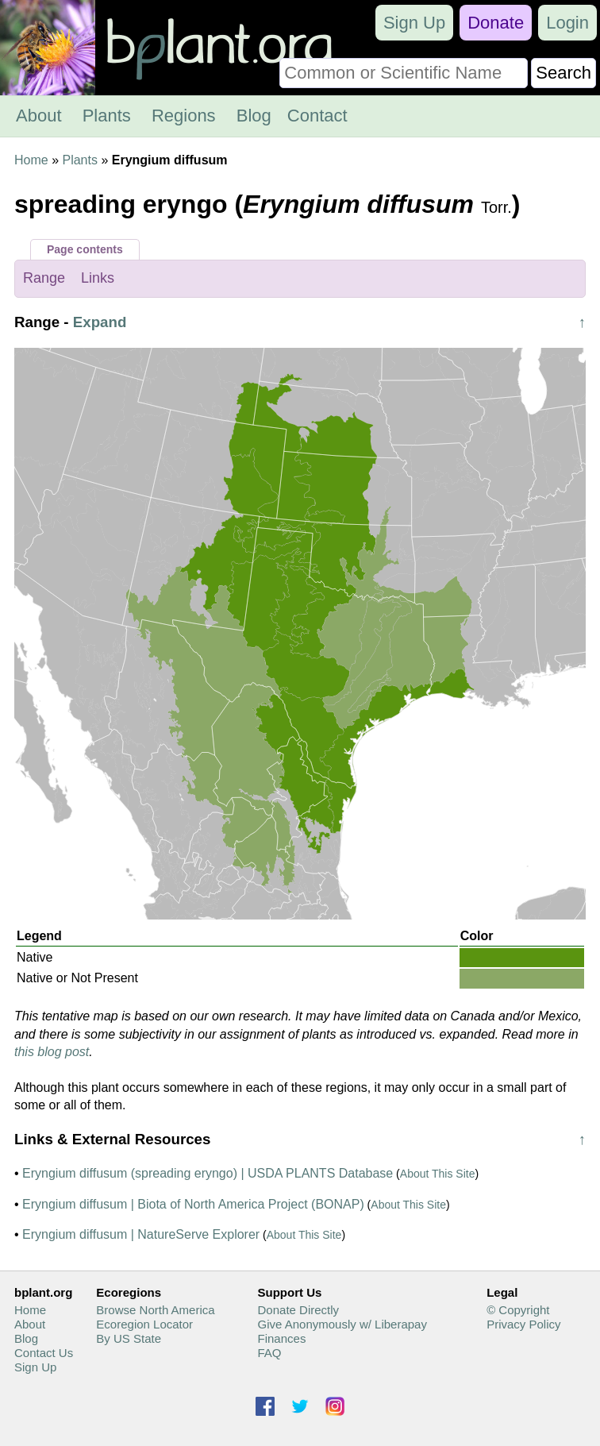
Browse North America (155, 1310)
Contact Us (43, 1352)
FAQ (270, 1352)
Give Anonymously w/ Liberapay (342, 1324)
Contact (317, 115)
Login (567, 23)
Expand (100, 322)
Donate (495, 23)
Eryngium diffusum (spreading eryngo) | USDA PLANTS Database (207, 1173)
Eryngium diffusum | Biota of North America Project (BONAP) (193, 1204)
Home (31, 160)
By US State (128, 1338)
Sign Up (414, 23)
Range (44, 278)
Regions (184, 115)
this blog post (51, 1051)
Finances (282, 1338)
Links (97, 278)
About (39, 115)
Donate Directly (299, 1310)
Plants (107, 115)
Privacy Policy (523, 1324)
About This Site (437, 1173)
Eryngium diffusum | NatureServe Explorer (141, 1234)
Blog (254, 115)
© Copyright (518, 1310)
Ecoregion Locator (144, 1324)
